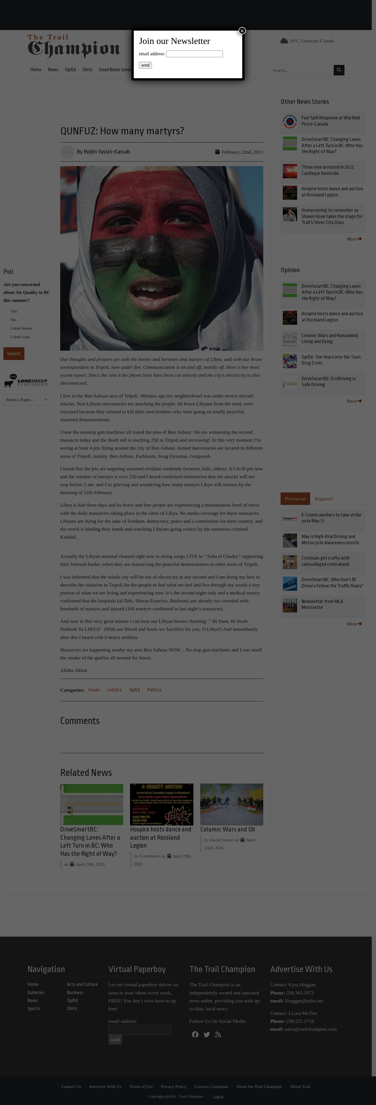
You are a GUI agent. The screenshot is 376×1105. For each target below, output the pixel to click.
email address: (152, 53)
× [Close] (242, 30)
